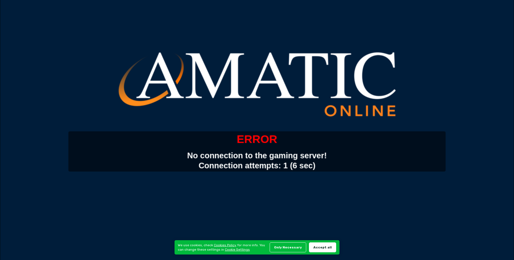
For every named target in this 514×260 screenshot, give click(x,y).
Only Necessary (288, 247)
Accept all (322, 247)
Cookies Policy (225, 245)
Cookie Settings (237, 249)
